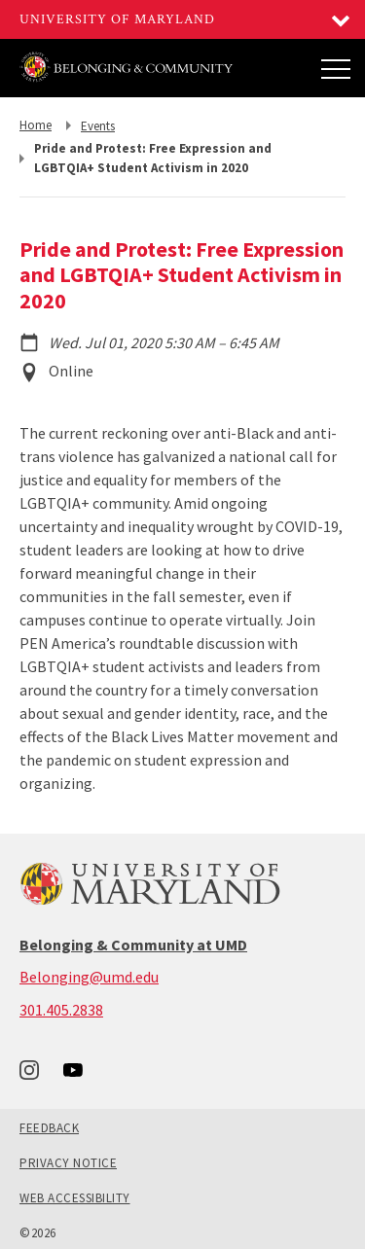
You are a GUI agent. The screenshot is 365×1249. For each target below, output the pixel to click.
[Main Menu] (336, 68)
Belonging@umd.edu (89, 976)
